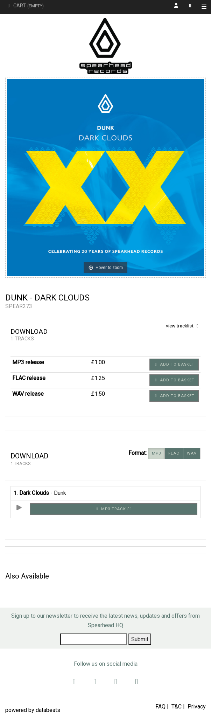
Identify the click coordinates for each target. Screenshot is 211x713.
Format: (137, 453)
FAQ (160, 706)
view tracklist (183, 325)
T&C (176, 706)
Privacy (197, 706)
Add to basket (174, 364)
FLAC (174, 453)
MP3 (156, 453)
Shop (206, 7)
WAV (192, 453)
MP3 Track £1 (113, 509)
